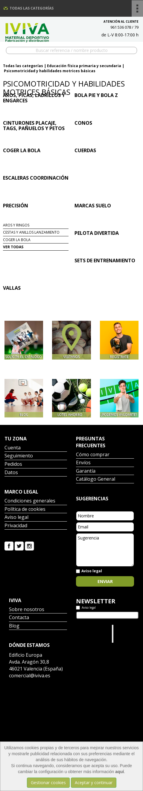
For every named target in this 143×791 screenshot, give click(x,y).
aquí (119, 771)
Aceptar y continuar (93, 782)
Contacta (19, 618)
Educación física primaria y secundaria (84, 65)
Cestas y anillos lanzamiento (31, 232)
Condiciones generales (29, 501)
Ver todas (13, 246)
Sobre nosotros (26, 610)
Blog (14, 626)
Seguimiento (18, 456)
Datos (11, 473)
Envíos (83, 463)
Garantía (85, 471)
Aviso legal (16, 517)
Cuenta (12, 448)
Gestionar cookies (48, 782)
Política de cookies (24, 509)
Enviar (105, 581)
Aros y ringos (16, 225)
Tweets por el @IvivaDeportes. (92, 630)
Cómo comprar (92, 455)
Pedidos (13, 464)
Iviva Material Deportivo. (123, 633)
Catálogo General (95, 479)
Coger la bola (17, 239)
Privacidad (15, 526)
